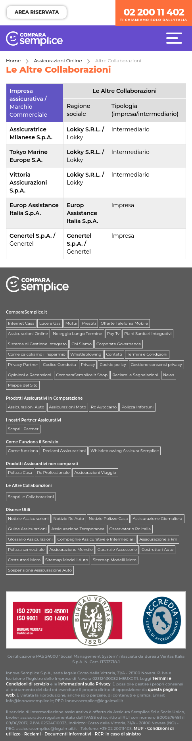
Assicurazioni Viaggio (95, 472)
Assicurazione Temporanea (78, 528)
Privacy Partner (23, 364)
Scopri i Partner (23, 428)
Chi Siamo (81, 343)
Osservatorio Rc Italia (130, 528)
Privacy (88, 364)
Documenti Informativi (67, 734)
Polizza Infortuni (137, 407)
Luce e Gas (50, 323)
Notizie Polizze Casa (108, 518)
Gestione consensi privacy (156, 364)
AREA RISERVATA (37, 12)
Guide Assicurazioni (27, 528)
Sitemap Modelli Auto (66, 559)
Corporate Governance (118, 343)
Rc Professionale (53, 472)
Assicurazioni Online (58, 61)
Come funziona (23, 450)
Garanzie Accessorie (117, 549)
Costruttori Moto (24, 559)
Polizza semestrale (26, 549)
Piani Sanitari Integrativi (147, 333)
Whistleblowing (86, 354)
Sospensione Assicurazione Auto (40, 570)
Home (13, 61)
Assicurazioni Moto (67, 407)
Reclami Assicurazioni (64, 450)
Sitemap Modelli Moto (114, 559)
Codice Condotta (59, 364)
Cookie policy (113, 364)
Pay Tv (113, 333)
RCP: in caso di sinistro (118, 734)
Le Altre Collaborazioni (29, 485)
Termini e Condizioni (147, 354)
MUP (139, 728)
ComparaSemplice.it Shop (82, 374)
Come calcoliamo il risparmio (36, 354)
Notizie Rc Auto (69, 518)
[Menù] (176, 38)
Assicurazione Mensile (71, 549)
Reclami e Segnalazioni (135, 374)
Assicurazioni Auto (26, 407)
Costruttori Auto (157, 549)
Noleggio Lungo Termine (77, 333)
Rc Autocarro (104, 407)
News (168, 374)
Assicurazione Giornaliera (157, 518)
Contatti (114, 354)
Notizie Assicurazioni (28, 518)
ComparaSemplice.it (26, 312)
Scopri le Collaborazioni (31, 496)
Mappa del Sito (23, 385)
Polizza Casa (20, 472)
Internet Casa (21, 323)
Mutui (71, 323)
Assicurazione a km (158, 539)
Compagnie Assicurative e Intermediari (96, 539)
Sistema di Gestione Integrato (37, 343)
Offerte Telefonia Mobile (124, 323)
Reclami (32, 734)
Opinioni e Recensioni (29, 374)
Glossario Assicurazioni (30, 539)
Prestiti (89, 323)
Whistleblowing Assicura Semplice (124, 450)
